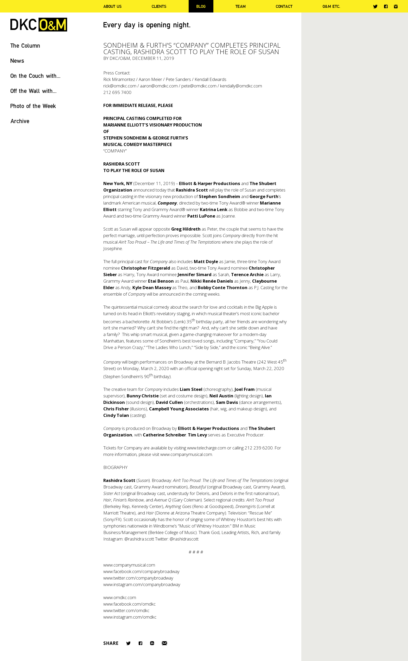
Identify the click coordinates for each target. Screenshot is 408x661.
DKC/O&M (38, 24)
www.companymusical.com (186, 454)
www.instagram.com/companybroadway (141, 584)
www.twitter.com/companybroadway (138, 578)
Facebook (386, 6)
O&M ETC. (331, 6)
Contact (284, 6)
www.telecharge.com (206, 448)
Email (164, 643)
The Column (25, 45)
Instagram (396, 6)
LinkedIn (152, 643)
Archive (19, 120)
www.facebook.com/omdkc (129, 604)
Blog (201, 6)
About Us (112, 6)
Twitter (375, 6)
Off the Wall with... (33, 90)
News (17, 60)
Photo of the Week (33, 105)
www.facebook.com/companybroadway (141, 571)
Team (240, 6)
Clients (159, 6)
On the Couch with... (35, 75)
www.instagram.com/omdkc (129, 617)
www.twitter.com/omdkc (126, 610)
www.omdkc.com (119, 597)
